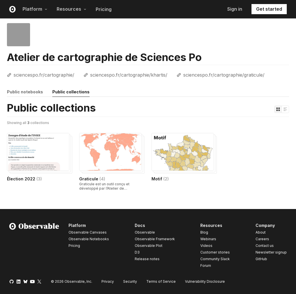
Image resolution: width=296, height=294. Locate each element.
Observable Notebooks (89, 239)
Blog (204, 232)
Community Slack (215, 259)
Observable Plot (148, 245)
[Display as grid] (278, 109)
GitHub (261, 259)
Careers (262, 239)
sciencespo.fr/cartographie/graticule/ (223, 75)
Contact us (265, 246)
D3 (137, 252)
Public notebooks (25, 91)
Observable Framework (155, 239)
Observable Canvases (88, 232)
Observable (145, 232)
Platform (35, 9)
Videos (206, 245)
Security (130, 281)
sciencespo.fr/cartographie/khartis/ (128, 75)
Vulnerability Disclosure (205, 281)
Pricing (104, 9)
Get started (269, 9)
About (261, 232)
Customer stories (215, 252)
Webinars (208, 239)
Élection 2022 (24, 178)
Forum (205, 265)
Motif (160, 178)
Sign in (234, 9)
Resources (71, 9)
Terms (161, 281)
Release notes (147, 259)
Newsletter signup (271, 252)
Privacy (107, 281)
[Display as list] (285, 109)
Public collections (71, 91)
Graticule (92, 178)
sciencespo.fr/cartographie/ (44, 75)
